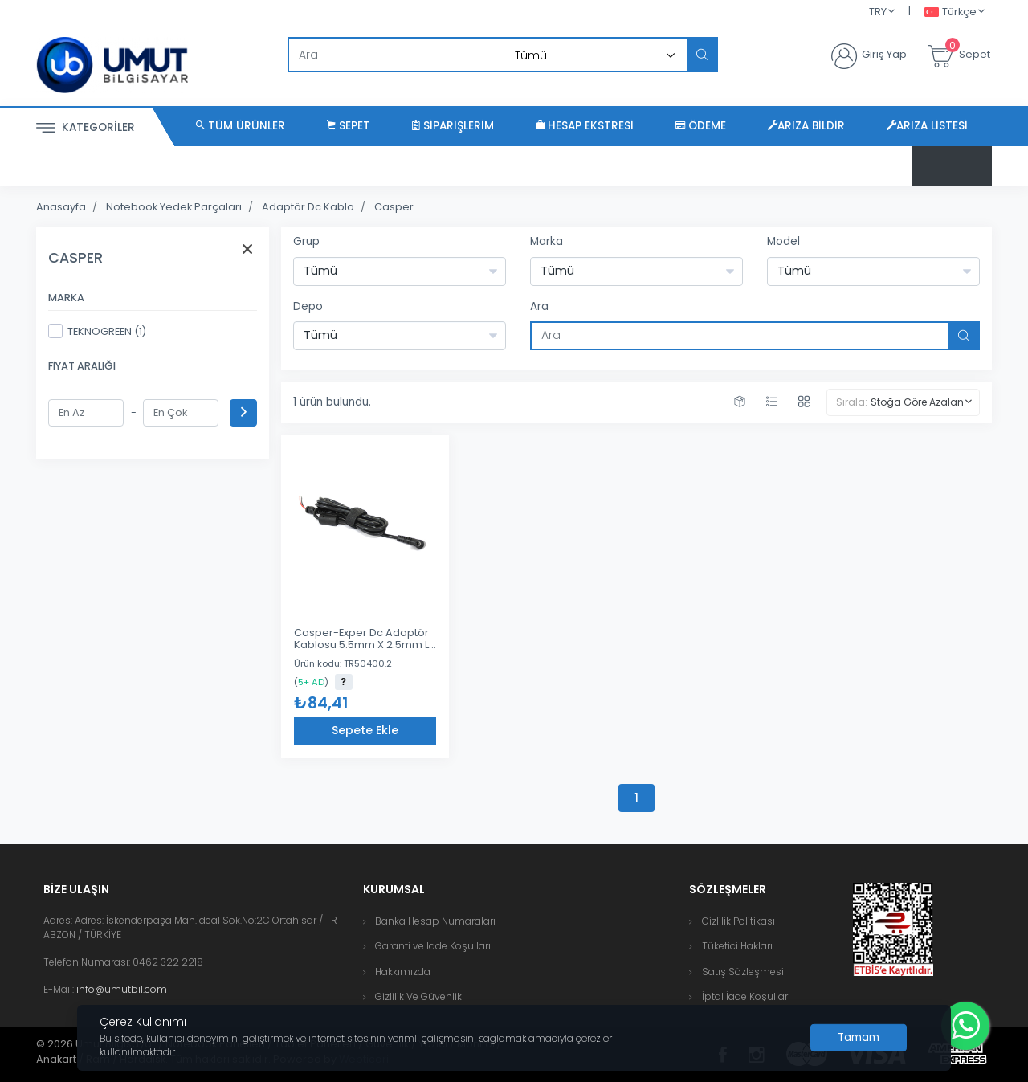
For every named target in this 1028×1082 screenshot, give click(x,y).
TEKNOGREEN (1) (97, 331)
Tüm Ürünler (240, 125)
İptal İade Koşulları (746, 996)
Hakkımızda (402, 971)
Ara (539, 306)
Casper (394, 207)
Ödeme (700, 125)
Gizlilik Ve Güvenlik (418, 996)
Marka (546, 241)
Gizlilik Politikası (738, 921)
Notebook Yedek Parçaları (174, 207)
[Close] (858, 1037)
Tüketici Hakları (737, 946)
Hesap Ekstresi (585, 125)
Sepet (348, 125)
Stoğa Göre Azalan (917, 402)
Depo (308, 306)
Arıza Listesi (927, 125)
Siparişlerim (453, 125)
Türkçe (950, 12)
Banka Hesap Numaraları (435, 921)
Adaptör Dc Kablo (308, 207)
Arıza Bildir (806, 125)
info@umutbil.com (121, 989)
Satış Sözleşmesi (743, 971)
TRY (878, 11)
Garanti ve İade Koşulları (433, 946)
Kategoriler (85, 128)
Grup (306, 241)
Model (783, 241)
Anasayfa (61, 207)
